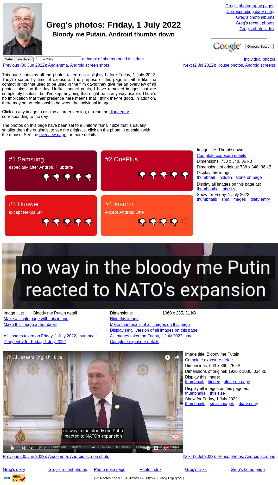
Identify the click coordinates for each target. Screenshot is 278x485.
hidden (225, 177)
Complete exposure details (221, 155)
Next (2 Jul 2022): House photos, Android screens (229, 65)
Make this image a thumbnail (30, 324)
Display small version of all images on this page (153, 330)
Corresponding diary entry (250, 11)
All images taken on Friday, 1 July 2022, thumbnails (51, 336)
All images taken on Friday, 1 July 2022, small (152, 336)
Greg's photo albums (255, 17)
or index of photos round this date (113, 59)
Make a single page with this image (36, 319)
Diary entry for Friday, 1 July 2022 (35, 341)
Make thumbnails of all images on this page (150, 324)
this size (229, 189)
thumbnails (207, 189)
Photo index (151, 469)
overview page (52, 135)
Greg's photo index (256, 29)
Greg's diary (14, 469)
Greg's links (196, 469)
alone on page (249, 177)
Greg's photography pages (249, 6)
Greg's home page (248, 469)
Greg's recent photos (255, 23)
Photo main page (109, 469)
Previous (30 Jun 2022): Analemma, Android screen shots (56, 65)
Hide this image (124, 319)
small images (234, 199)
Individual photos (259, 59)
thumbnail (206, 177)
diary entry (119, 112)
